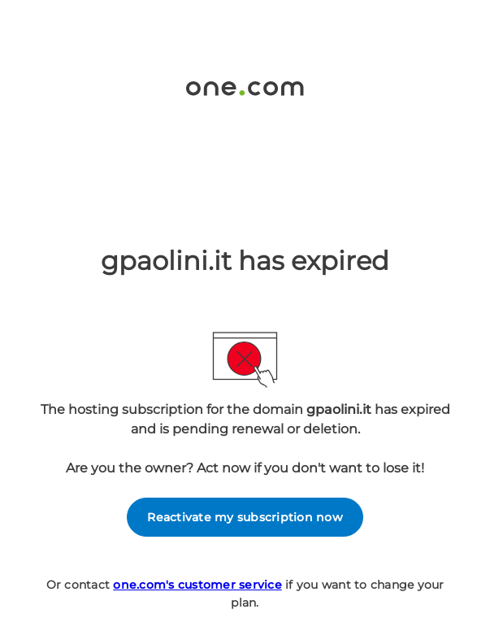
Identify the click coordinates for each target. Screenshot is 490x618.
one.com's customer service (197, 584)
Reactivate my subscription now (245, 517)
